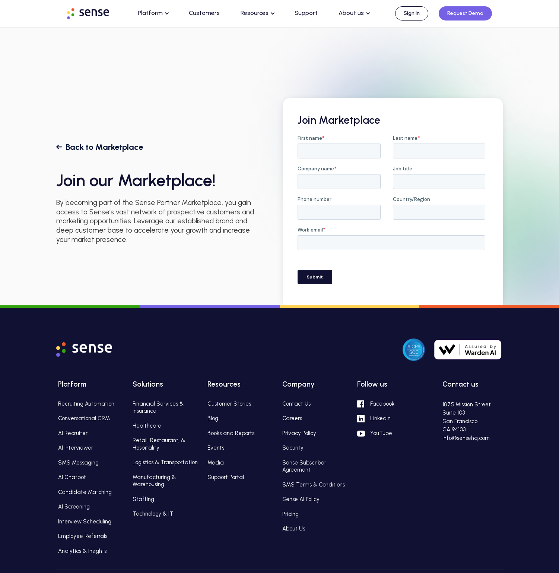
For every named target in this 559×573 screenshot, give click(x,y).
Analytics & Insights (82, 551)
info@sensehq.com (466, 438)
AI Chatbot (72, 477)
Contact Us (296, 403)
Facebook (382, 403)
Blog (212, 418)
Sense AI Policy (301, 499)
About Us (293, 528)
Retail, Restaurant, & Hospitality (159, 444)
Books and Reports (230, 433)
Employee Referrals (82, 536)
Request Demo (465, 13)
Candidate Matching (85, 492)
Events (215, 447)
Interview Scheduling (84, 521)
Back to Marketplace (104, 147)
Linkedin (380, 418)
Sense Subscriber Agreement (304, 466)
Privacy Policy (299, 433)
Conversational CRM (84, 418)
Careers (292, 418)
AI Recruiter (73, 433)
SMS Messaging (78, 462)
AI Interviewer (75, 447)
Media (215, 462)
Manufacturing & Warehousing (154, 481)
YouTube (381, 433)
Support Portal (225, 477)
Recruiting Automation (86, 403)
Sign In (412, 13)
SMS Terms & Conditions (313, 484)
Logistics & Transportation (165, 462)
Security (293, 447)
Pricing (290, 514)
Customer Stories (229, 403)
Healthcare (147, 425)
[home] (95, 12)
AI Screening (74, 506)
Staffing (143, 499)
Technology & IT (153, 513)
